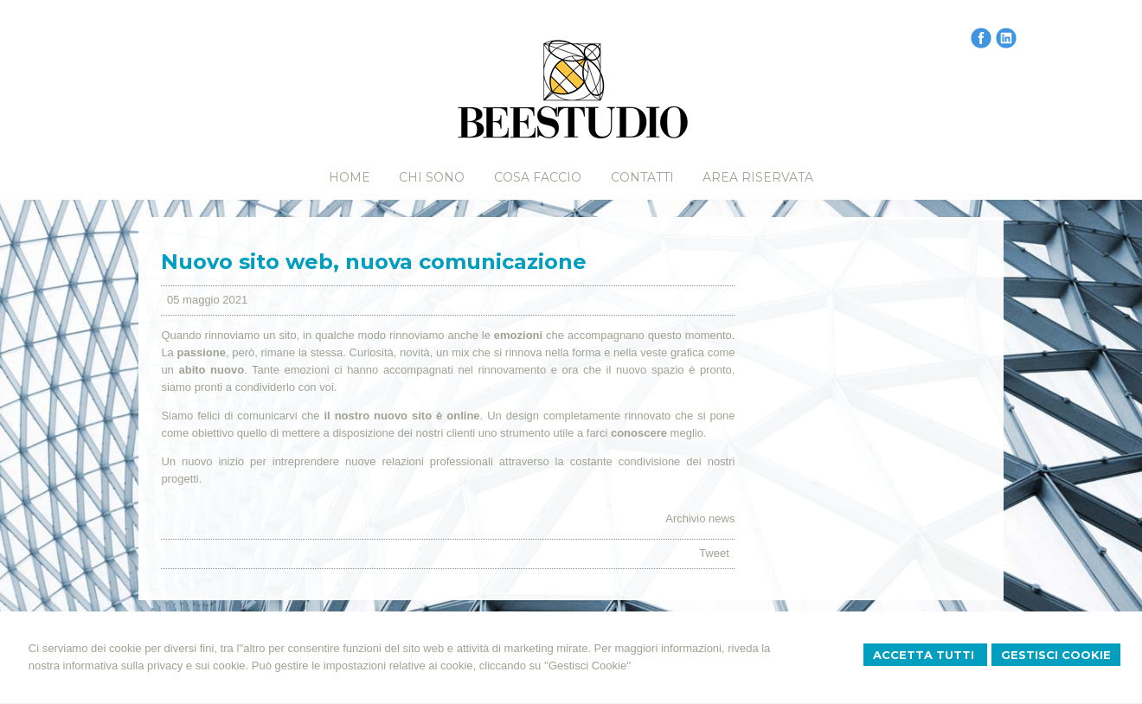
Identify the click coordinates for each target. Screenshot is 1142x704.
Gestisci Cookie (1056, 655)
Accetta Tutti (925, 655)
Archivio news (700, 518)
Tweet (714, 553)
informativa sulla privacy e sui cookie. (156, 665)
